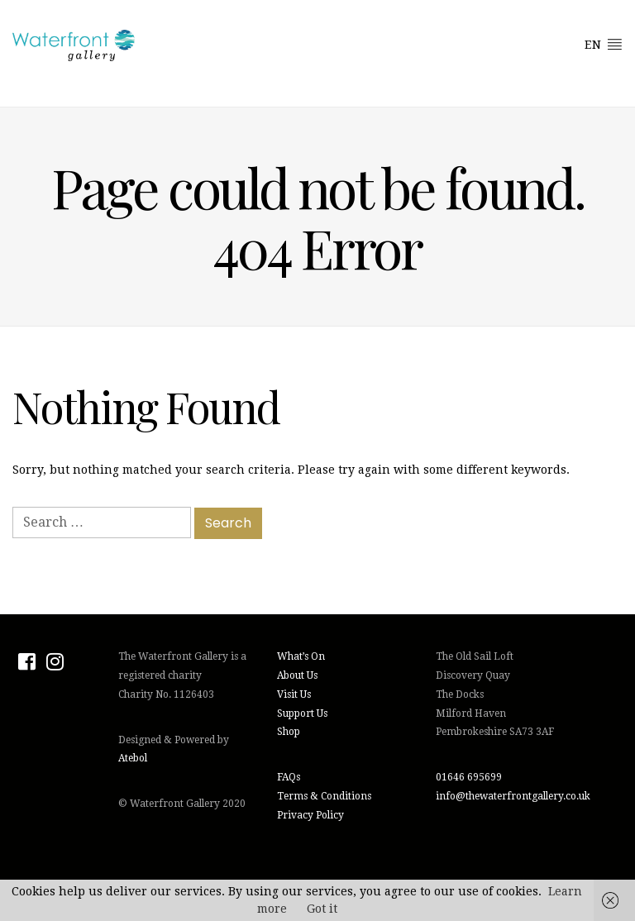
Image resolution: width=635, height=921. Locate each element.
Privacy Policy (310, 815)
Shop (288, 731)
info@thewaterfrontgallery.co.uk (513, 796)
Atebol (132, 758)
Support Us (302, 713)
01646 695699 (469, 777)
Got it (322, 908)
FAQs (288, 777)
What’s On (301, 656)
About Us (297, 675)
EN (604, 43)
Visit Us (294, 694)
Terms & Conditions (324, 796)
